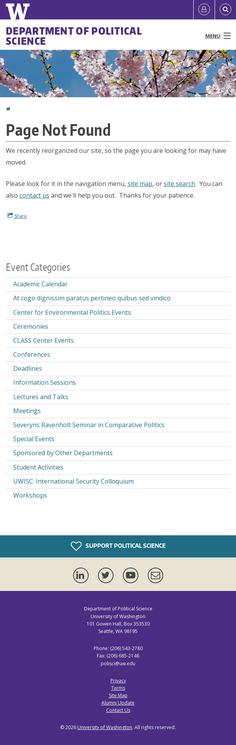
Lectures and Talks (40, 397)
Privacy (118, 680)
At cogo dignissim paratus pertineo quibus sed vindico (92, 298)
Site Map (118, 695)
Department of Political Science (74, 36)
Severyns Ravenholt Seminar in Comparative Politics (88, 425)
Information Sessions (44, 382)
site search (179, 183)
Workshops (30, 495)
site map (140, 183)
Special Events (33, 439)
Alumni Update (118, 702)
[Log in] (204, 9)
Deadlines (27, 368)
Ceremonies (30, 326)
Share (17, 215)
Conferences (31, 354)
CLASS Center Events (43, 340)
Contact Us (118, 710)
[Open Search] (225, 9)
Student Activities (38, 467)
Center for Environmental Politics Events (72, 312)
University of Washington (104, 727)
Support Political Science (118, 546)
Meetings (27, 411)
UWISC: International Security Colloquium (73, 481)
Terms (118, 688)
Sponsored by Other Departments (63, 453)
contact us (34, 195)
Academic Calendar (40, 284)
